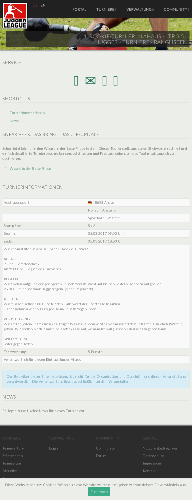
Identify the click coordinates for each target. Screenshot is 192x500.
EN (43, 5)
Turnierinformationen (25, 112)
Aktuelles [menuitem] (10, 470)
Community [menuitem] (177, 9)
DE (35, 5)
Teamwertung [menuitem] (13, 448)
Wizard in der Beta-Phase (28, 168)
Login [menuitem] (53, 448)
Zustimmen (99, 492)
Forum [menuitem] (101, 456)
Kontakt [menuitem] (149, 470)
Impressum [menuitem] (152, 463)
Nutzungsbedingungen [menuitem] (160, 448)
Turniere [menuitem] (106, 9)
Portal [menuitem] (79, 9)
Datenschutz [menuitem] (153, 456)
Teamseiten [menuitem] (11, 463)
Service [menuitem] (150, 438)
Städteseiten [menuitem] (12, 456)
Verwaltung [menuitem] (140, 9)
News (12, 121)
